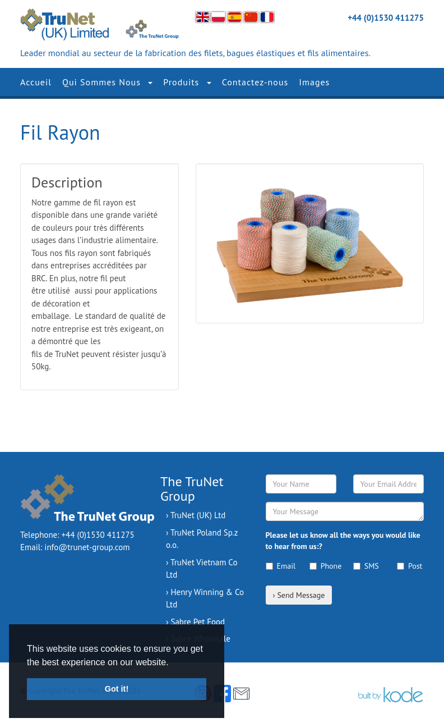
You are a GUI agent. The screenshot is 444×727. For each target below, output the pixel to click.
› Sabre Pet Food (195, 621)
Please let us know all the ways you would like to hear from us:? (343, 540)
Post (409, 566)
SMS (366, 566)
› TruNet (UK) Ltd (195, 515)
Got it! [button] (116, 688)
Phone (322, 566)
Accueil (36, 82)
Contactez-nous (255, 82)
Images (314, 82)
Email (279, 566)
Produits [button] (187, 82)
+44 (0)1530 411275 (386, 17)
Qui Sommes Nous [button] (107, 82)
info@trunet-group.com (87, 547)
